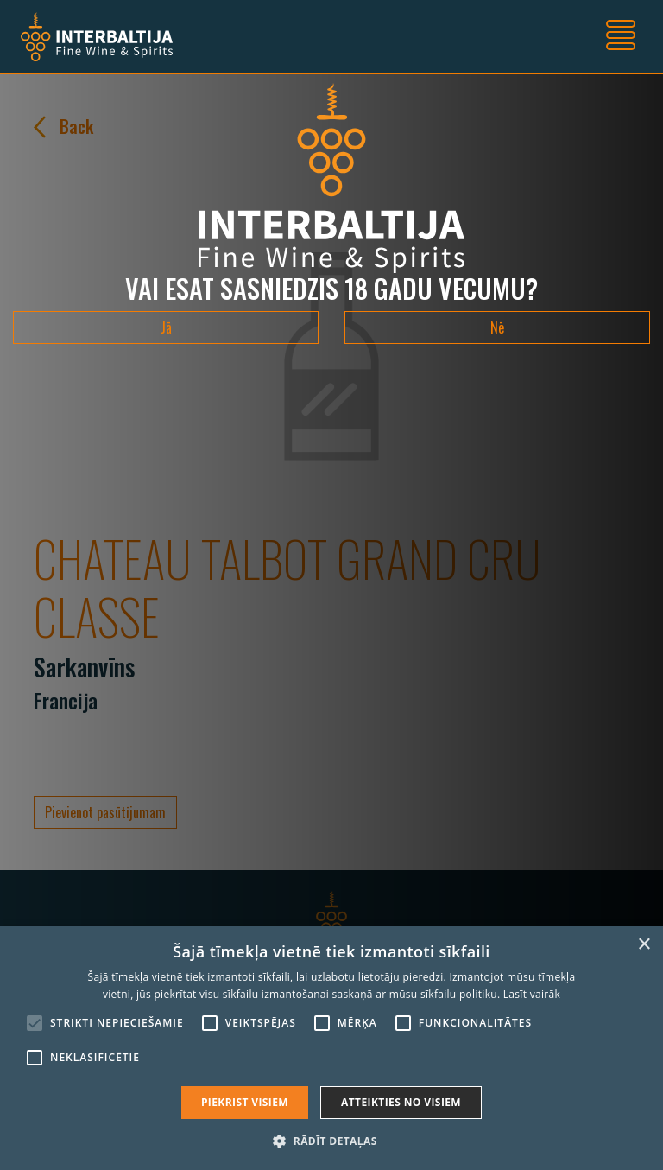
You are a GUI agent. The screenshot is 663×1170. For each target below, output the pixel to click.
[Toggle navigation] (621, 37)
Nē (497, 327)
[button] (331, 1140)
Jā (166, 327)
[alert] (331, 1048)
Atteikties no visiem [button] (401, 1102)
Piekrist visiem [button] (244, 1102)
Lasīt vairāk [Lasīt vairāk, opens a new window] (531, 994)
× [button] (643, 944)
